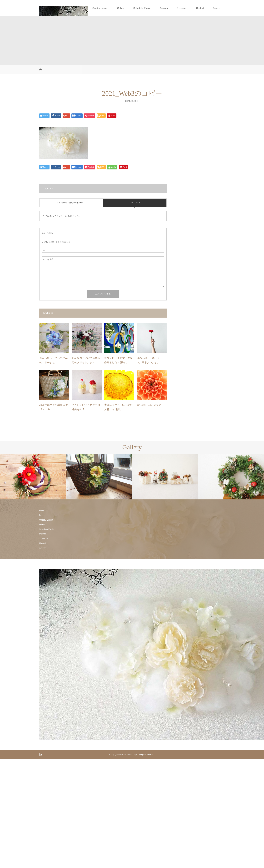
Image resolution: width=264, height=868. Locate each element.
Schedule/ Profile (141, 8)
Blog (81, 8)
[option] (33, 476)
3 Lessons (182, 8)
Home (67, 8)
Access (216, 8)
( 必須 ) (47, 233)
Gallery (120, 8)
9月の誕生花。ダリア (149, 404)
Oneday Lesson (100, 8)
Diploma (163, 8)
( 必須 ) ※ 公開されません (56, 242)
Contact (200, 8)
